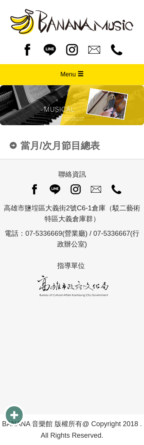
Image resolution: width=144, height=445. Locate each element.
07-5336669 (43, 233)
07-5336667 (111, 233)
